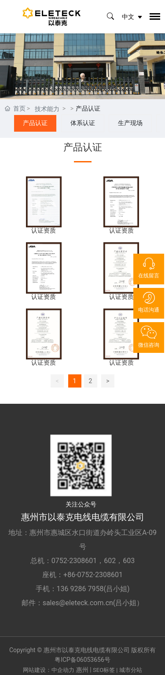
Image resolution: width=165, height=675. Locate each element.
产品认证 (35, 122)
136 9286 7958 (80, 589)
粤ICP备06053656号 (82, 659)
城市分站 (130, 670)
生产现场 (130, 122)
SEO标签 (104, 670)
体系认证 (82, 122)
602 (110, 561)
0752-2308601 (74, 561)
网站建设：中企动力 (48, 670)
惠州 (82, 669)
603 (129, 561)
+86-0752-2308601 (93, 575)
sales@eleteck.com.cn (78, 603)
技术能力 (47, 108)
